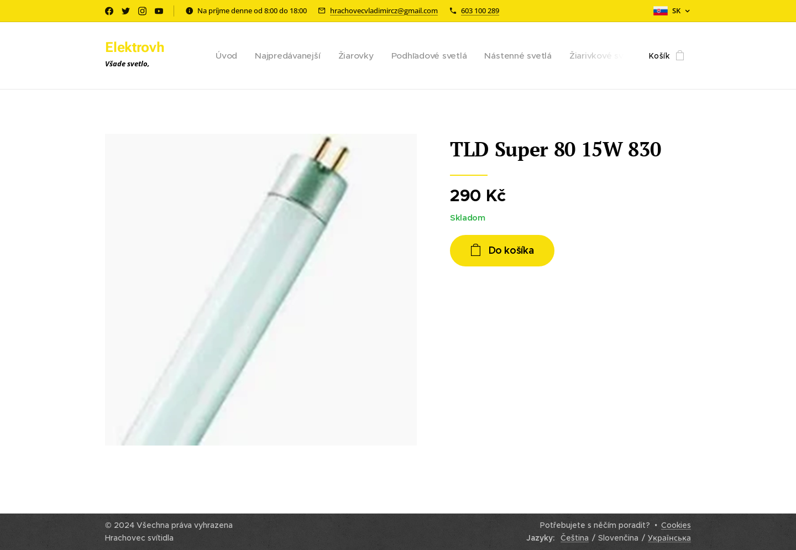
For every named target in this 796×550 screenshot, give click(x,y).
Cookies (676, 525)
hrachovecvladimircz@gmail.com (384, 10)
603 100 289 (480, 10)
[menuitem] (239, 56)
